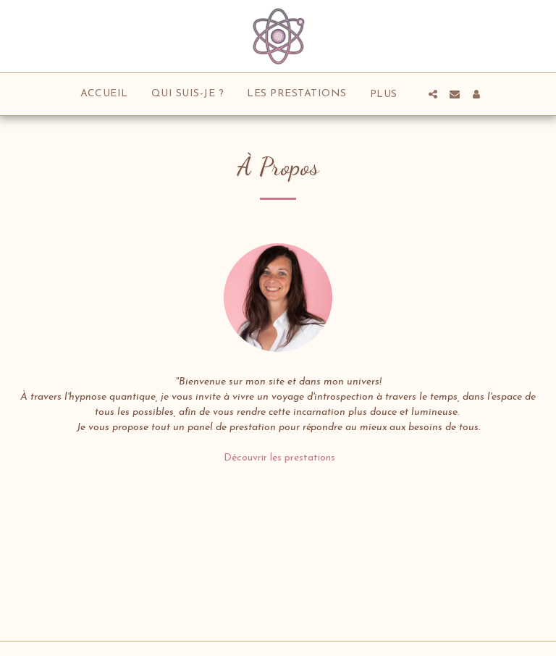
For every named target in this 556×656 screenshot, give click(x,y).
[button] (433, 94)
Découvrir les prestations (278, 458)
